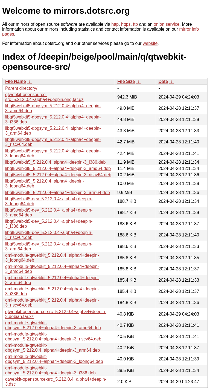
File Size (126, 81)
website (150, 43)
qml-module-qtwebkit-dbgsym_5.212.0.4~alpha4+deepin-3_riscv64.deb (53, 336)
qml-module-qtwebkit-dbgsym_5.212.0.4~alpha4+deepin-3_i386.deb (50, 370)
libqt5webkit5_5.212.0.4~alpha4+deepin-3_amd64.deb (58, 168)
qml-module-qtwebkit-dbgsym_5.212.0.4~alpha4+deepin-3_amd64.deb (53, 325)
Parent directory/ (21, 88)
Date (163, 81)
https (126, 24)
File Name (15, 81)
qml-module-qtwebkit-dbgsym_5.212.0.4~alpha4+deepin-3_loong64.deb (54, 359)
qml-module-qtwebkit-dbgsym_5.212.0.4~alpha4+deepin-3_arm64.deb (52, 348)
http (115, 24)
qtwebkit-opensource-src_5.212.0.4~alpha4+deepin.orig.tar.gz (44, 97)
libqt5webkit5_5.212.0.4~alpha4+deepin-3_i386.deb (55, 162)
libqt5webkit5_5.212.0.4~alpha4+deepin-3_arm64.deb (57, 192)
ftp (135, 24)
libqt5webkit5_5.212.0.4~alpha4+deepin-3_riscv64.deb (58, 174)
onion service (166, 24)
